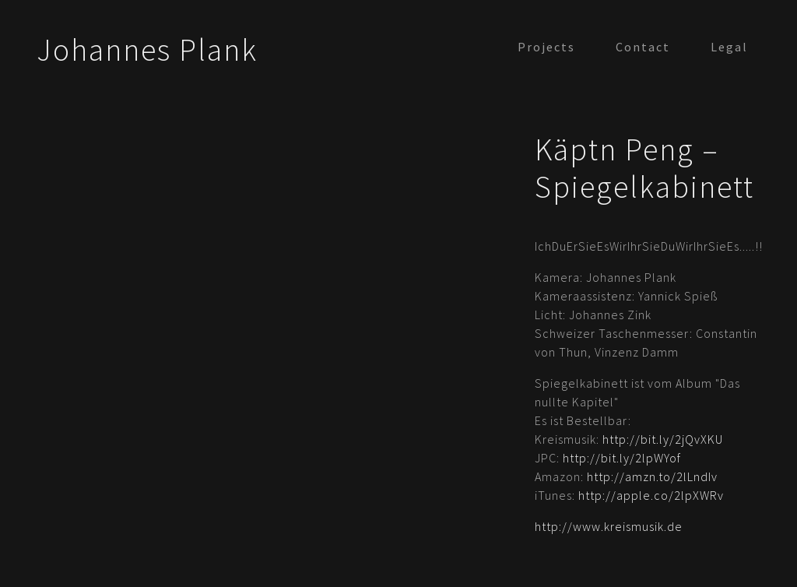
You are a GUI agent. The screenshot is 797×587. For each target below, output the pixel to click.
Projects (546, 46)
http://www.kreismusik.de (609, 526)
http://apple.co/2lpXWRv (651, 495)
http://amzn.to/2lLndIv (652, 476)
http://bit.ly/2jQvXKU (662, 439)
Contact (643, 46)
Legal (729, 46)
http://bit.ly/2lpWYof (622, 458)
